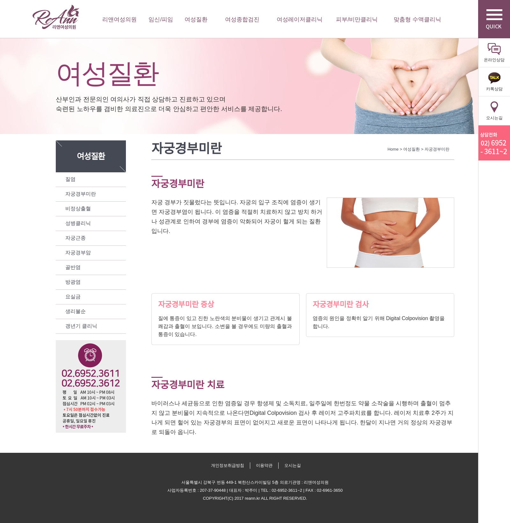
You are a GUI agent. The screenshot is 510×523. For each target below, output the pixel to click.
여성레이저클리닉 (300, 19)
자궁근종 (75, 238)
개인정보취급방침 (227, 465)
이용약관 (264, 465)
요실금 (73, 296)
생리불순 (75, 311)
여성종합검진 (242, 19)
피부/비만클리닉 (357, 19)
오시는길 (292, 465)
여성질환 (196, 19)
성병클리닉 (78, 223)
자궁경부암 (78, 252)
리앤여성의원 (56, 17)
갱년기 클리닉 (81, 326)
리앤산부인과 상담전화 (494, 143)
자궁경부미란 (80, 194)
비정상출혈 (78, 208)
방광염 (73, 282)
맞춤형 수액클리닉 (417, 19)
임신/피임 (161, 19)
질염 (70, 179)
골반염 (73, 267)
